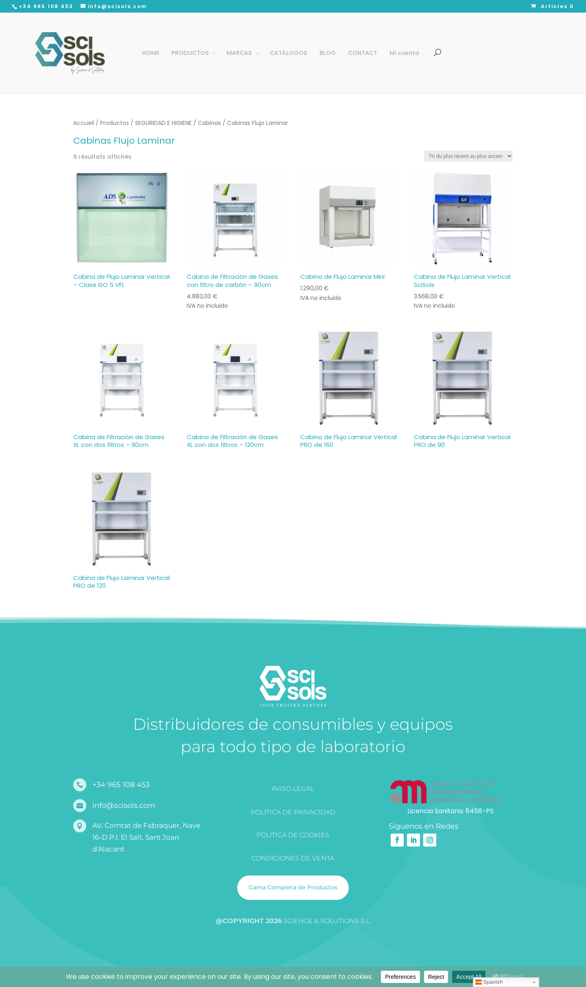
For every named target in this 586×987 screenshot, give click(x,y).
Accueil (83, 123)
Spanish (489, 982)
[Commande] (468, 156)
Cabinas (209, 123)
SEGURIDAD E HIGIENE (163, 123)
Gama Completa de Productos (293, 887)
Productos (114, 123)
